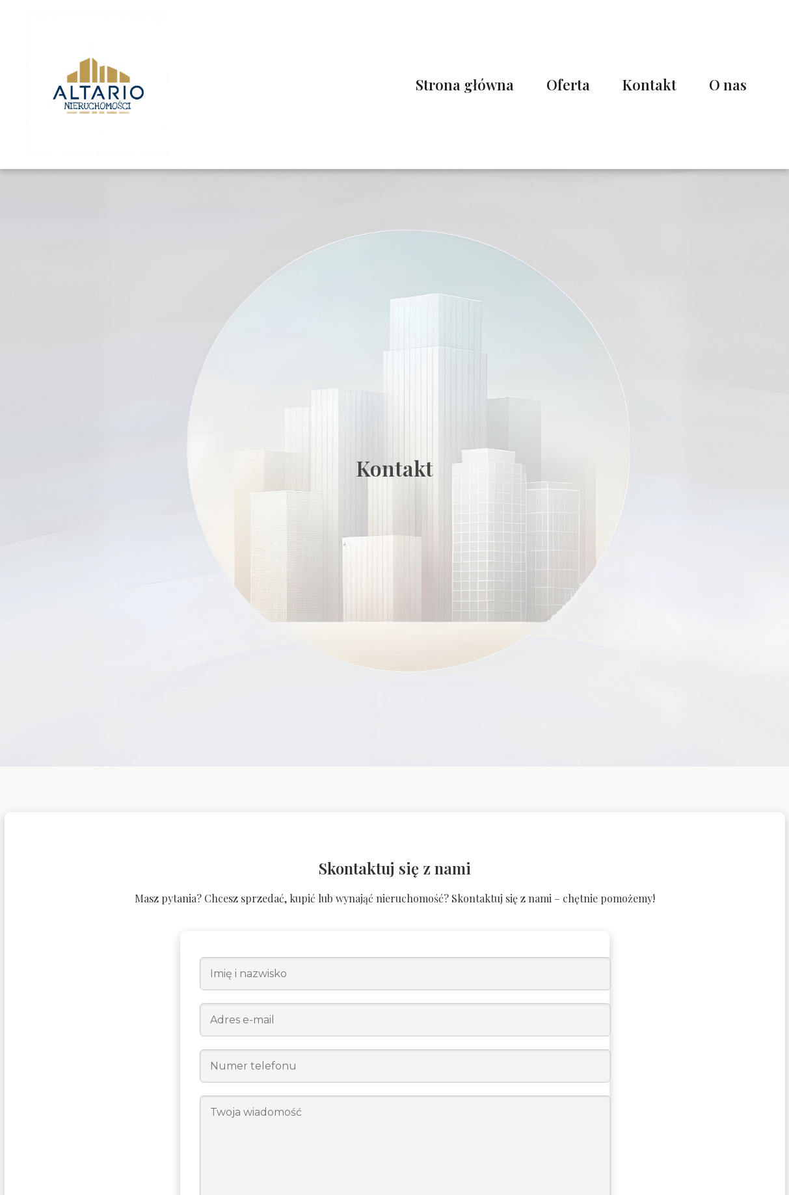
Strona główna (465, 84)
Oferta (568, 84)
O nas (728, 84)
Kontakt (649, 84)
